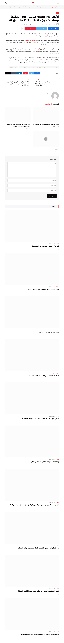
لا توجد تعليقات (29, 24)
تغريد (30, 67)
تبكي (47, 36)
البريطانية (37, 48)
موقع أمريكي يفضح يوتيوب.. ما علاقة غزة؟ (46, 124)
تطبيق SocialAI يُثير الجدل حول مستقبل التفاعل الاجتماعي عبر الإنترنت (19, 125)
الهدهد (57, 243)
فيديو (43, 7)
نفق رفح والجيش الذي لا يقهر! (48, 332)
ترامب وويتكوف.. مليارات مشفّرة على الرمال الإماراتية (40, 419)
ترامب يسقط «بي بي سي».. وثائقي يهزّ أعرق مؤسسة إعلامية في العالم (34, 505)
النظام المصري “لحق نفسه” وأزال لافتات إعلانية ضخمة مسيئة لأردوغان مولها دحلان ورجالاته (45, 84)
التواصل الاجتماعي (30, 40)
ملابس (25, 67)
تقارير (58, 373)
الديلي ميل (39, 67)
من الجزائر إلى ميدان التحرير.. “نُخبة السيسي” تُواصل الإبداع (38, 548)
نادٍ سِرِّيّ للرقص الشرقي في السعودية (45, 246)
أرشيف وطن (47, 7)
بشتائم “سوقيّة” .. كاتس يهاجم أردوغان (45, 462)
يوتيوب (11, 67)
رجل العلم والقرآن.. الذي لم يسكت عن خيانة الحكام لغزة (40, 634)
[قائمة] (58, 3)
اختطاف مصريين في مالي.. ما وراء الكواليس (43, 375)
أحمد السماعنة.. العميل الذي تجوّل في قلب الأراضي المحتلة (38, 591)
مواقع (21, 67)
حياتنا (57, 287)
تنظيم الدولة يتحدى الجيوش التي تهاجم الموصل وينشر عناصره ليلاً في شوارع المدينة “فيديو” (18, 84)
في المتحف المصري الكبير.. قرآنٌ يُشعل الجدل (43, 289)
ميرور (16, 67)
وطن (54, 24)
